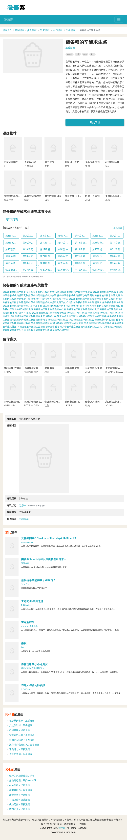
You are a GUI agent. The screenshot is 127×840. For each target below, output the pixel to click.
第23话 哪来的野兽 (30, 256)
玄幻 (92, 54)
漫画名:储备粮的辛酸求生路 (109, 302)
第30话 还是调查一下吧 (30, 263)
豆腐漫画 (29, 166)
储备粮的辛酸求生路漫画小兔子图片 (75, 295)
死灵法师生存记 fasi (115, 162)
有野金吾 (25, 563)
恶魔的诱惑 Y (11, 162)
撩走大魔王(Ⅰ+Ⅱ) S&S (77, 196)
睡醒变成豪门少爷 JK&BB (78, 401)
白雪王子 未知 (92, 196)
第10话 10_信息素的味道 (47, 242)
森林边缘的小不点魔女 (34, 664)
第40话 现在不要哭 (82, 270)
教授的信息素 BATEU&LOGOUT (40, 401)
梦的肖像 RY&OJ (12, 368)
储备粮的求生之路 (92, 326)
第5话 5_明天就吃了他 (82, 235)
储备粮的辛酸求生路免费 (107, 295)
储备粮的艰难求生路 (81, 305)
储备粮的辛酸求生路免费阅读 (84, 299)
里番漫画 (70, 30)
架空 (85, 54)
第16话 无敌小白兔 (30, 249)
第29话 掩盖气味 (12, 263)
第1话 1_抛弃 (12, 235)
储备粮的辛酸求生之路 (14, 330)
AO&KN (109, 405)
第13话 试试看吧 (99, 242)
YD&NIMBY (9, 405)
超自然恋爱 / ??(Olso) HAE (23, 780)
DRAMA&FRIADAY (114, 371)
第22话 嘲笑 (11, 256)
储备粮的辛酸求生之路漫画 (69, 326)
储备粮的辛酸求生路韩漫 (105, 292)
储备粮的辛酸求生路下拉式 (56, 305)
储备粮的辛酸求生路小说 (60, 319)
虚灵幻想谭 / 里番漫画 (20, 754)
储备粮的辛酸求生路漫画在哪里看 (37, 326)
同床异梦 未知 (72, 368)
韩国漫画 (19, 30)
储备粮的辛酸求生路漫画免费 (30, 316)
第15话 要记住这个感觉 (12, 249)
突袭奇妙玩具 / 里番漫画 (22, 735)
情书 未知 (49, 162)
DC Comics (26, 605)
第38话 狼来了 (47, 270)
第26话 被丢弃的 (82, 256)
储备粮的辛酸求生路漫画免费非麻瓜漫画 (94, 319)
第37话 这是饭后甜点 (30, 270)
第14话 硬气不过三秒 (117, 242)
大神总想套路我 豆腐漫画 (17, 196)
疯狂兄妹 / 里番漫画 (19, 804)
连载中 (69, 54)
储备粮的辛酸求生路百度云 (69, 323)
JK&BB (68, 405)
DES (46, 199)
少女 (78, 54)
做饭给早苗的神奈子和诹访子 (38, 580)
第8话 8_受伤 (12, 242)
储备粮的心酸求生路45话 (46, 292)
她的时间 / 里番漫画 (19, 785)
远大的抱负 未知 (93, 368)
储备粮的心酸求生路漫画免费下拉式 (49, 299)
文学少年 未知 (92, 162)
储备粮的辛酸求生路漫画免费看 (76, 292)
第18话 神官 (64, 249)
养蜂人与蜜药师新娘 (33, 685)
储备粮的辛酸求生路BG (43, 323)
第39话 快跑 (64, 270)
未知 (46, 166)
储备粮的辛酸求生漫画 (110, 299)
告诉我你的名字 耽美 (55, 401)
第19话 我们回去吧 (82, 249)
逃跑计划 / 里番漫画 (19, 749)
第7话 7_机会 (116, 235)
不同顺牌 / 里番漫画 (19, 730)
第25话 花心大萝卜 (64, 256)
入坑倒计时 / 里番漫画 (20, 725)
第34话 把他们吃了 (99, 263)
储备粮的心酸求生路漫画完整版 (61, 316)
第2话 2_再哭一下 (30, 235)
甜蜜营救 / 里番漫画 (19, 795)
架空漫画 (44, 30)
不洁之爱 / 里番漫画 (19, 799)
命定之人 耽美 (92, 401)
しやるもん (26, 689)
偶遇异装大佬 (31, 371)
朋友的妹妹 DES (52, 196)
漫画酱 (8, 19)
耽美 (26, 199)
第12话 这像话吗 (82, 242)
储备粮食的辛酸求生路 (37, 330)
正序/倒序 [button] (117, 228)
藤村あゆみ (26, 668)
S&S (67, 199)
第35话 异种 (116, 263)
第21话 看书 (116, 249)
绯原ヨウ (40, 668)
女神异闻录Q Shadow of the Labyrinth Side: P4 (48, 538)
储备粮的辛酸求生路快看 (43, 295)
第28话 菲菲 (116, 256)
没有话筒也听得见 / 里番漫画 (24, 744)
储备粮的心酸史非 (59, 330)
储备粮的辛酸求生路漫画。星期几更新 (22, 305)
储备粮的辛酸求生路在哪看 (98, 323)
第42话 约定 (116, 270)
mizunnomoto (27, 542)
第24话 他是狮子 (47, 256)
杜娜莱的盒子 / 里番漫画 (22, 720)
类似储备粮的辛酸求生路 (81, 302)
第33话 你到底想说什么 (82, 263)
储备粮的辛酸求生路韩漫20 (92, 316)
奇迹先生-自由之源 (32, 601)
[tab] (12, 219)
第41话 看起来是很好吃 (99, 270)
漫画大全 (7, 30)
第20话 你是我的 (99, 249)
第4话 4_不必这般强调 (64, 235)
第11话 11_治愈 (64, 242)
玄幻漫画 (57, 30)
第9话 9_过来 (29, 242)
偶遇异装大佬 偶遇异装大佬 (38, 368)
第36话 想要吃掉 (12, 270)
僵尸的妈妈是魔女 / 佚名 (22, 775)
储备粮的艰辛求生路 (20, 312)
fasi (107, 166)
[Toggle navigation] (118, 19)
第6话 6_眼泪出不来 (99, 235)
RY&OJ (7, 371)
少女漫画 (32, 30)
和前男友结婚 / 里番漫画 (22, 739)
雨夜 (23, 643)
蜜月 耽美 (49, 368)
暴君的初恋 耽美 (32, 196)
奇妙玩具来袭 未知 (114, 196)
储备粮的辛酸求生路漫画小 (16, 302)
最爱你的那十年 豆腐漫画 (37, 162)
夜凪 (34, 668)
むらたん (25, 626)
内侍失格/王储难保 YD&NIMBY (20, 401)
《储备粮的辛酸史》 (113, 326)
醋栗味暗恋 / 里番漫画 (20, 790)
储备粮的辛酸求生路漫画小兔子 (83, 309)
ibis (22, 647)
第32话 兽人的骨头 (64, 263)
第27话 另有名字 (99, 256)
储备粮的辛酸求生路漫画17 (106, 305)
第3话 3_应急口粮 (47, 235)
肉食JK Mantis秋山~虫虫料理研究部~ (43, 559)
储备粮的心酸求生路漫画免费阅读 (49, 312)
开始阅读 (95, 122)
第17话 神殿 (46, 249)
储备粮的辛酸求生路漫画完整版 (83, 312)
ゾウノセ (25, 584)
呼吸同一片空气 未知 (75, 162)
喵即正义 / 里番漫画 (19, 809)
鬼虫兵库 (34, 626)
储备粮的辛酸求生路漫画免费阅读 (29, 319)
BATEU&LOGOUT (33, 405)
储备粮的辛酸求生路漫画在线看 (50, 309)
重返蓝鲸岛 (27, 622)
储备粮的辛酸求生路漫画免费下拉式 (49, 302)
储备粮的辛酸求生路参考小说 (18, 292)
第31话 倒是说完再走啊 (47, 263)
